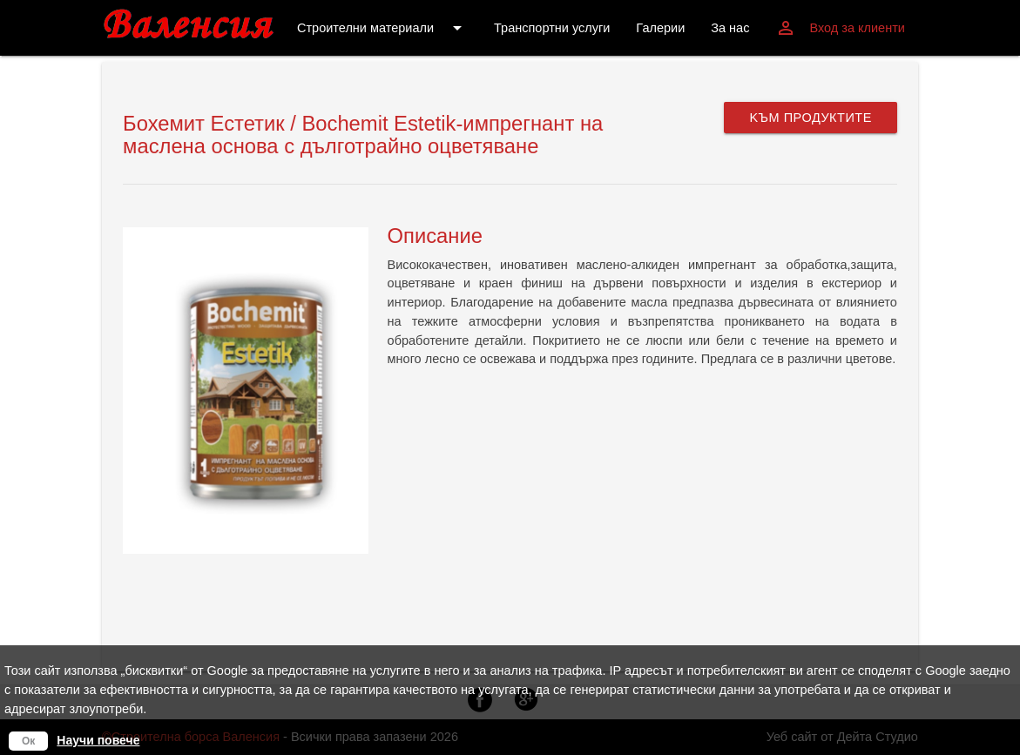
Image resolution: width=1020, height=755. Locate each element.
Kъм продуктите (810, 118)
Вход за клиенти (839, 28)
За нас (730, 28)
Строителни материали (382, 28)
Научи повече (98, 740)
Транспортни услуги (552, 28)
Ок (28, 741)
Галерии (660, 28)
